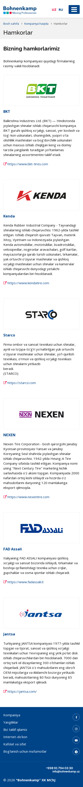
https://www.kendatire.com (26, 283)
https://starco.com (19, 383)
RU (61, 9)
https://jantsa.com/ (20, 691)
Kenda (9, 216)
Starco (9, 335)
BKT (6, 111)
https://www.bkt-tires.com (25, 164)
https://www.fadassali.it (23, 582)
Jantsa (9, 634)
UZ (54, 9)
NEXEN (9, 434)
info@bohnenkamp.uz (66, 771)
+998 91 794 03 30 (59, 768)
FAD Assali (12, 548)
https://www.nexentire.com (26, 497)
